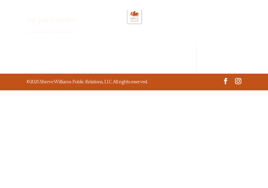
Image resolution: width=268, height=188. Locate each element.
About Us (56, 39)
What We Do (88, 39)
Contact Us (210, 39)
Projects (158, 39)
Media (182, 39)
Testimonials (124, 39)
